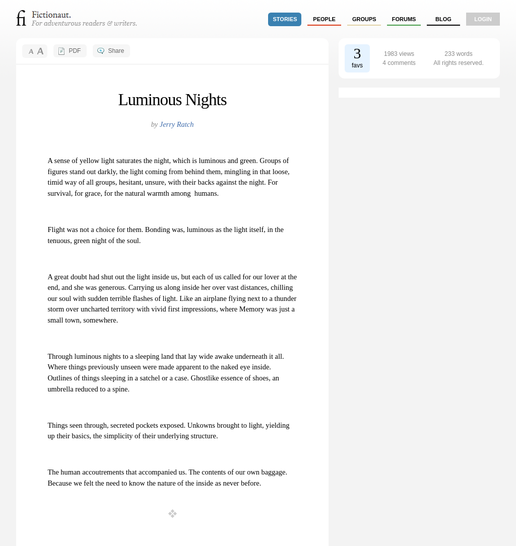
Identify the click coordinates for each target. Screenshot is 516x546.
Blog (443, 19)
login (483, 19)
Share (116, 50)
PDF (75, 50)
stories (285, 19)
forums (404, 19)
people (324, 19)
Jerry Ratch (177, 124)
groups (364, 19)
